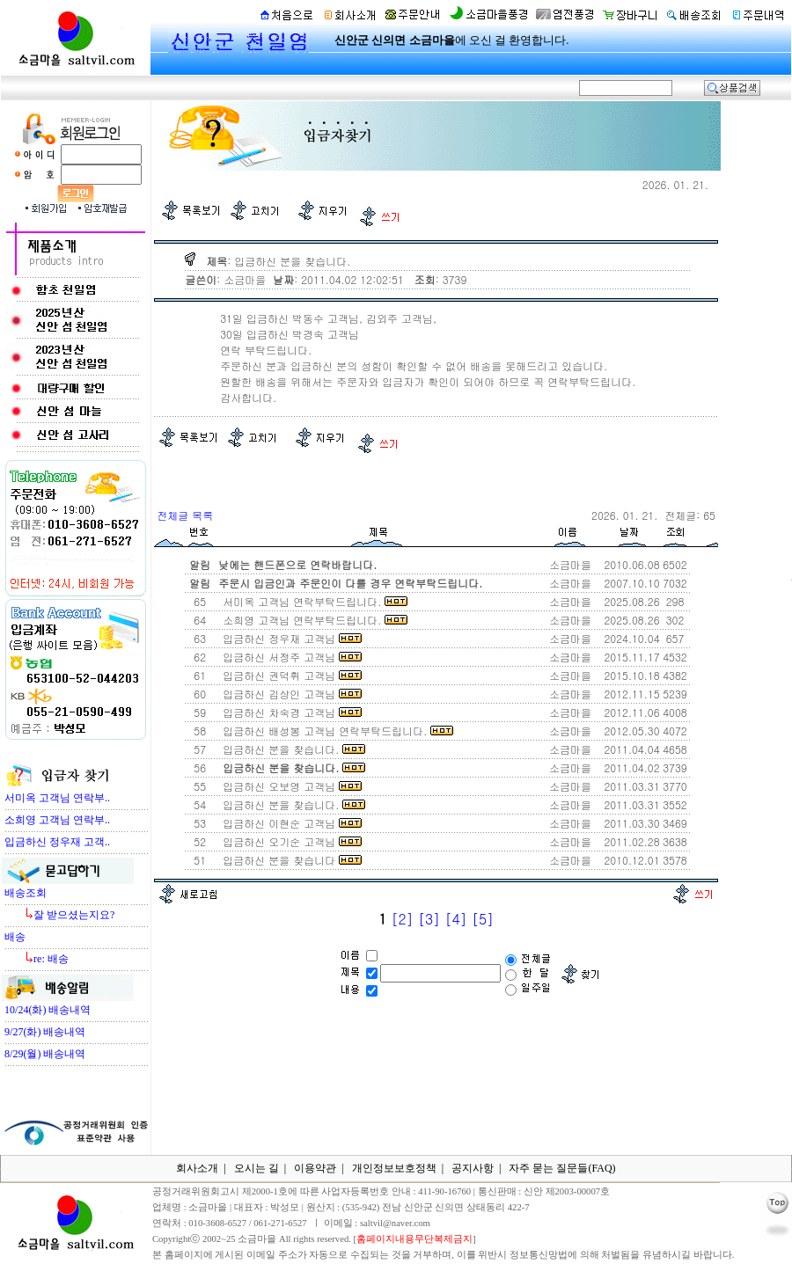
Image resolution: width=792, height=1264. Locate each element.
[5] (483, 919)
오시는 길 (256, 1168)
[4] (456, 919)
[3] (429, 919)
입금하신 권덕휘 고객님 (289, 675)
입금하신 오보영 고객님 (289, 785)
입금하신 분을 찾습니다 (289, 859)
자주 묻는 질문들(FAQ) (562, 1168)
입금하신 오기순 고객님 (289, 841)
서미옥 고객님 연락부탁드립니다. (311, 601)
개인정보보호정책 (394, 1168)
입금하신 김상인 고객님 (289, 693)
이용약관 (315, 1168)
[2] (402, 919)
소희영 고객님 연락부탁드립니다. (311, 619)
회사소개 (197, 1168)
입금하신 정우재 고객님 (289, 638)
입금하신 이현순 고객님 (289, 822)
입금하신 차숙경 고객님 (289, 712)
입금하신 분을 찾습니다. (290, 749)
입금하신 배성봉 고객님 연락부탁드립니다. (334, 730)
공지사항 (472, 1168)
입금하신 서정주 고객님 (289, 656)
